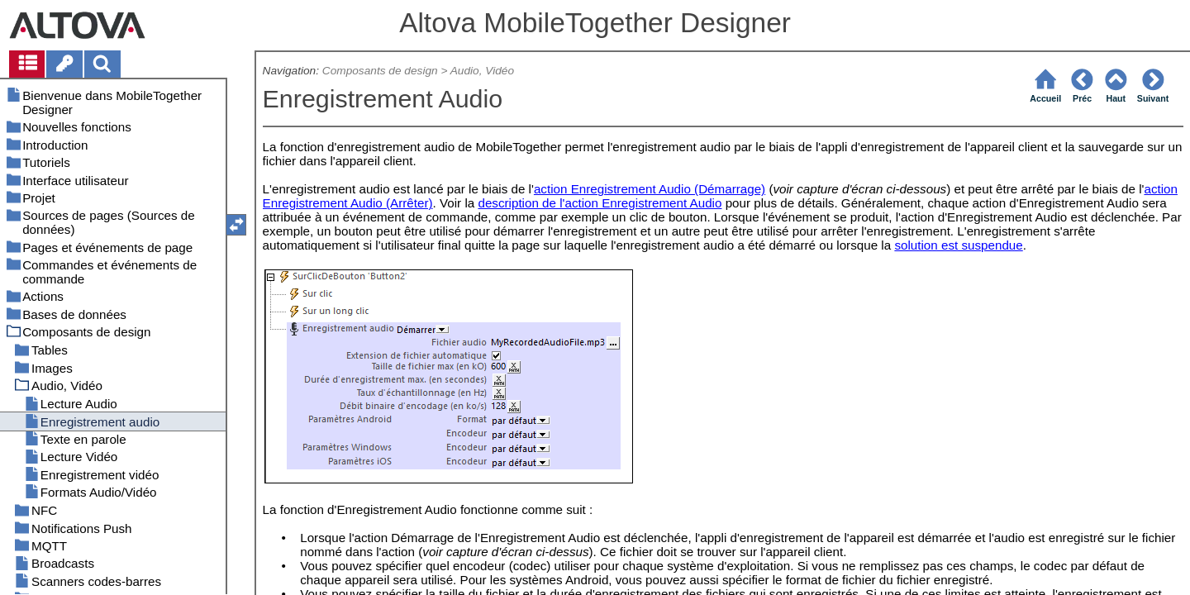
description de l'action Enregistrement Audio (599, 203)
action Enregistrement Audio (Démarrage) (649, 189)
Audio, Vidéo (482, 70)
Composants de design (380, 70)
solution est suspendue (958, 245)
